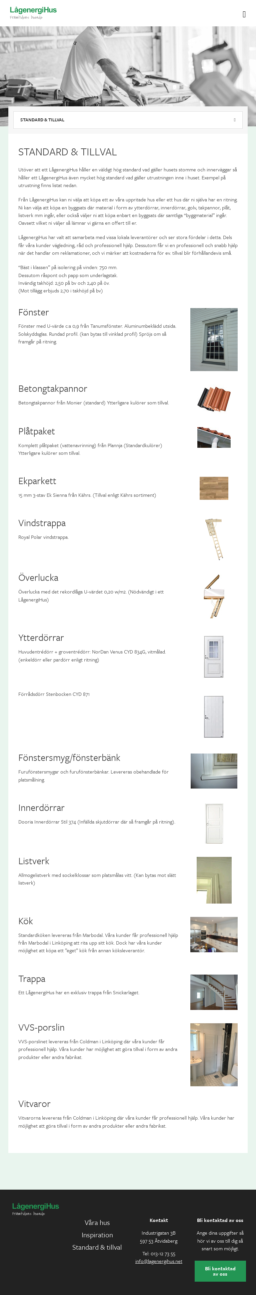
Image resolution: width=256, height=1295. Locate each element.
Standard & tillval (42, 119)
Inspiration (97, 1235)
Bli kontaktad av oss (220, 1271)
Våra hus (97, 1222)
